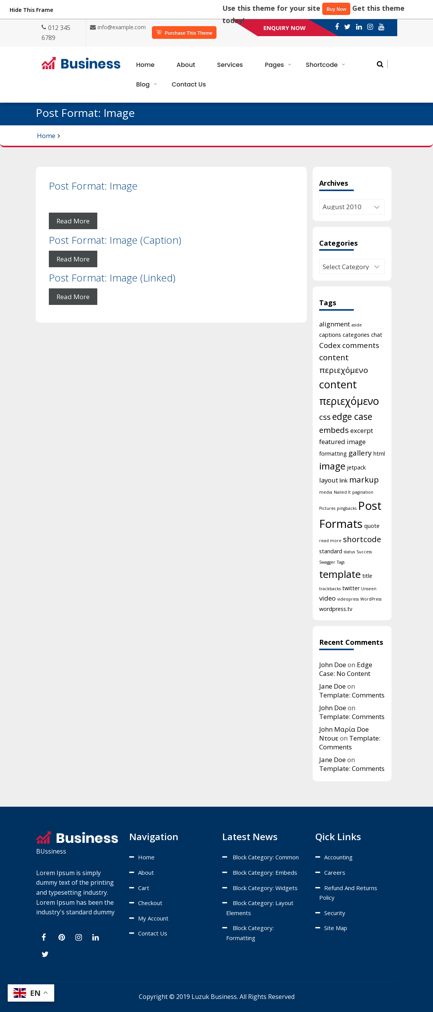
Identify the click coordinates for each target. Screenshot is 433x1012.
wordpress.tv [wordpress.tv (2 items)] (335, 609)
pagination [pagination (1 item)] (362, 492)
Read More (73, 220)
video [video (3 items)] (327, 598)
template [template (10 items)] (340, 574)
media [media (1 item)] (325, 492)
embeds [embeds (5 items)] (334, 429)
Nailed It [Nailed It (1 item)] (342, 492)
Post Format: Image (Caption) (115, 240)
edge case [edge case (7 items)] (352, 416)
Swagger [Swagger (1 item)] (327, 562)
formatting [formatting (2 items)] (333, 453)
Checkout (150, 903)
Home (145, 64)
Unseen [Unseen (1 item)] (368, 588)
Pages (274, 64)
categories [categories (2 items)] (356, 334)
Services (230, 64)
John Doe (332, 664)
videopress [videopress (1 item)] (348, 599)
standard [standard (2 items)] (330, 551)
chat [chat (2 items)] (376, 334)
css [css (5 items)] (325, 416)
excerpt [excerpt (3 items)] (361, 430)
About (186, 64)
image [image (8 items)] (332, 465)
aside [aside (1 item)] (356, 325)
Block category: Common (266, 857)
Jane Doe (332, 686)
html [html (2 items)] (379, 453)
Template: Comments (352, 695)
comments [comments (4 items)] (360, 345)
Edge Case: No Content (345, 669)
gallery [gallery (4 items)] (360, 453)
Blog (143, 84)
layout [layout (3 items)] (328, 480)
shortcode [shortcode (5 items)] (362, 539)
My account (153, 918)
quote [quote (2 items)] (372, 525)
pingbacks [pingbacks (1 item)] (346, 508)
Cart (143, 888)
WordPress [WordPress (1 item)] (370, 599)
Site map (335, 928)
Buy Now (336, 9)
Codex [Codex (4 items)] (330, 345)
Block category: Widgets (265, 888)
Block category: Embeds (265, 872)
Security (334, 913)
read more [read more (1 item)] (330, 540)
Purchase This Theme (184, 32)
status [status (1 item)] (349, 551)
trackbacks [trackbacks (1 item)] (330, 588)
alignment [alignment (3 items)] (334, 324)
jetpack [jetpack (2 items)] (356, 467)
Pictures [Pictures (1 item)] (327, 508)
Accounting (338, 857)
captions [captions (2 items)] (330, 334)
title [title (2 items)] (367, 575)
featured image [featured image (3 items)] (342, 441)
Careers (334, 872)
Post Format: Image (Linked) (112, 278)
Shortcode (322, 64)
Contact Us (189, 84)
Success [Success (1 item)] (364, 551)
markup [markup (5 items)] (364, 479)
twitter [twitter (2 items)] (351, 588)
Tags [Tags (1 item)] (341, 562)
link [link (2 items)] (344, 480)
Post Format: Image (93, 186)
